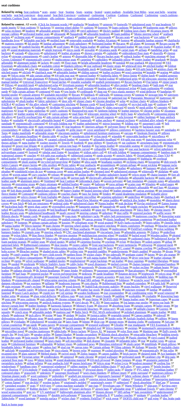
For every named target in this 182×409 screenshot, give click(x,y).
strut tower (76, 257)
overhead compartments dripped (118, 158)
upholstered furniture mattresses (102, 133)
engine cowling (143, 248)
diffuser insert (119, 372)
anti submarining (57, 379)
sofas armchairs (81, 117)
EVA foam (122, 267)
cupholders (101, 59)
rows (30, 360)
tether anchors (104, 120)
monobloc (155, 200)
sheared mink (148, 353)
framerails (86, 120)
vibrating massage (30, 200)
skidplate (163, 171)
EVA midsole (30, 369)
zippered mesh (165, 245)
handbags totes (28, 366)
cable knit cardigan (46, 187)
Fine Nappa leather (85, 46)
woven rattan (20, 174)
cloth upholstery (78, 43)
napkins (51, 158)
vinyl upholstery (89, 30)
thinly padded (140, 251)
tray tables (160, 37)
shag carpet (32, 347)
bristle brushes (162, 366)
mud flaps (78, 113)
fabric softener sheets (137, 376)
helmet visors (64, 344)
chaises (66, 197)
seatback (69, 37)
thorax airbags (9, 142)
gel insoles (42, 308)
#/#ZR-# (6, 104)
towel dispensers (97, 264)
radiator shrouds (23, 270)
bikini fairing (45, 360)
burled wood (139, 235)
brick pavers (130, 353)
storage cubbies (10, 34)
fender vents (12, 97)
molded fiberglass (158, 260)
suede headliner (105, 273)
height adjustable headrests (96, 62)
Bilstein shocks (10, 216)
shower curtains (93, 53)
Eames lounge (170, 203)
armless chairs (165, 69)
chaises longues (141, 264)
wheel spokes (57, 241)
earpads (19, 53)
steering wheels (53, 232)
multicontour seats (65, 59)
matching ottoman (155, 56)
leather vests (157, 340)
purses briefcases (82, 363)
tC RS (96, 302)
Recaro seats (123, 37)
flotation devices (127, 273)
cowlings (110, 241)
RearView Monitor (87, 200)
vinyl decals (82, 302)
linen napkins (111, 302)
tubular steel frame (53, 152)
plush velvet (167, 168)
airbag (168, 241)
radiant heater (161, 267)
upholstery (136, 168)
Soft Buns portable (21, 190)
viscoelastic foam (110, 232)
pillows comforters (120, 129)
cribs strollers (49, 165)
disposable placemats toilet (31, 88)
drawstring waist (171, 216)
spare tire (100, 209)
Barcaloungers (136, 270)
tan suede (31, 324)
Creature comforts (15, 388)
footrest (125, 40)
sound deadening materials (26, 50)
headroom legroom (69, 283)
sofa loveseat (125, 117)
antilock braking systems (56, 302)
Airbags (139, 347)
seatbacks (78, 24)
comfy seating (22, 254)
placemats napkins (68, 133)
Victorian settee (31, 356)
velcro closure (29, 197)
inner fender (71, 270)
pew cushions (28, 299)
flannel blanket (63, 334)
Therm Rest (65, 337)
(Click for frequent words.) (53, 24)
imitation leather (73, 168)
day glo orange (167, 254)
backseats (6, 248)
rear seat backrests (139, 149)
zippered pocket (39, 273)
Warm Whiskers (134, 385)
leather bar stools (90, 289)
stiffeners (87, 270)
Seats (79, 11)
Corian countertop (11, 324)
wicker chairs (94, 254)
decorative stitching (105, 225)
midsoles (123, 177)
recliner (5, 260)
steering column (89, 213)
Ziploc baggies (88, 353)
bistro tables (153, 222)
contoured (44, 91)
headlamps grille (10, 267)
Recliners (135, 241)
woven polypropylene (65, 273)
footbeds (79, 142)
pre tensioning (9, 356)
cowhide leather (159, 395)
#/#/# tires (45, 385)
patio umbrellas (37, 110)
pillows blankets (159, 101)
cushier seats (38, 241)
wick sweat (112, 398)
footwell (33, 152)
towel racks (59, 177)
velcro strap (165, 273)
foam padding (122, 34)
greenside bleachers (87, 308)
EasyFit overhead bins (29, 117)
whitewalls (148, 171)
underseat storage (117, 238)
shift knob (48, 337)
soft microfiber (73, 340)
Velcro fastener (32, 225)
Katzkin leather (163, 46)
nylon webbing (165, 229)
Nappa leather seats (134, 299)
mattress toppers (14, 43)
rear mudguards (137, 324)
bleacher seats (13, 337)
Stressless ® (68, 187)
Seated (98, 11)
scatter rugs (134, 184)
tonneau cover (55, 171)
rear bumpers (39, 395)
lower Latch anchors (26, 292)
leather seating (26, 113)
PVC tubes (143, 369)
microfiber (7, 187)
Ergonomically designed (30, 276)
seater (53, 11)
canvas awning (93, 219)
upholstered (50, 53)
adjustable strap (122, 388)
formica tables (98, 315)
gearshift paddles (97, 251)
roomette (84, 139)
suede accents (104, 155)
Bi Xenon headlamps (48, 270)
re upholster (48, 145)
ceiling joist (76, 251)
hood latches (59, 81)
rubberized (123, 382)
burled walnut (107, 78)
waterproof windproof (53, 366)
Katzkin (86, 145)
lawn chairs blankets (94, 372)
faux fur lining (90, 193)
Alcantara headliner (26, 136)
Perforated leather (102, 43)
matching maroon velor (159, 139)
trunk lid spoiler (51, 369)
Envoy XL (96, 331)
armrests (108, 24)
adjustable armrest (49, 30)
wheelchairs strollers (48, 190)
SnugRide (7, 107)
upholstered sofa (77, 97)
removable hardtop (137, 136)
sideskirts (45, 372)
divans (169, 251)
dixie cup (99, 321)
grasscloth (30, 372)
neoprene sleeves (85, 337)
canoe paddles (111, 200)
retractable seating (129, 145)
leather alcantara (70, 53)
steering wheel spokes (76, 225)
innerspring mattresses (168, 379)
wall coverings (49, 219)
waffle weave (164, 213)
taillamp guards (83, 276)
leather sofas (8, 296)
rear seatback (136, 62)
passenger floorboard (67, 372)
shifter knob (148, 75)
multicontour (119, 229)
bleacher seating (167, 225)
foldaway (124, 280)
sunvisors (173, 94)
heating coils (105, 88)
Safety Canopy (9, 165)
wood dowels (73, 286)
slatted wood (97, 318)
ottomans (44, 69)
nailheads (154, 270)
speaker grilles (42, 334)
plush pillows (168, 344)
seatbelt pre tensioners (80, 376)
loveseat (174, 382)
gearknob (160, 59)
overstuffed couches (63, 206)
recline (64, 136)
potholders (58, 376)
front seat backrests (103, 245)
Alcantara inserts (159, 30)
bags (59, 315)
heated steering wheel (96, 190)
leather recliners (112, 72)
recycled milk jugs (142, 104)
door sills (67, 101)
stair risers (125, 276)
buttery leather (72, 190)
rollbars (26, 129)
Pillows (9, 85)
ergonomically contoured (30, 123)
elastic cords (78, 379)
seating (88, 11)
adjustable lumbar (67, 72)
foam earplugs (162, 280)
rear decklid (31, 382)
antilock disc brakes (134, 200)
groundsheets (107, 165)
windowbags (8, 366)
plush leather (26, 101)
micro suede (74, 50)
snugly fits (7, 334)
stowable (90, 50)
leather (122, 168)
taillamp (49, 283)
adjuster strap (35, 318)
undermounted (165, 392)
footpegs (23, 222)
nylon (122, 241)
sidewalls (104, 94)
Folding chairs (93, 107)
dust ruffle (123, 213)
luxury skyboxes (81, 388)
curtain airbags (128, 165)
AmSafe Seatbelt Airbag (140, 318)
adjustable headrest (99, 85)
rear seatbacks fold (58, 363)
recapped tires (9, 353)
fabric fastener (40, 328)
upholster (107, 213)
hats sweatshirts (143, 392)
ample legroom (53, 50)
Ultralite (119, 324)
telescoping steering (26, 302)
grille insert (75, 129)
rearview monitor (67, 235)
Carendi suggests (104, 117)
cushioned (84, 15)
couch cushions (169, 15)
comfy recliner (33, 286)
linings (49, 200)
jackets (45, 62)
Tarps (4, 133)
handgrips (166, 91)
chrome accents (37, 209)
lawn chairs (54, 340)
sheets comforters (130, 225)
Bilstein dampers (88, 187)
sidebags (105, 46)
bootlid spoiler (9, 94)
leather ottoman (163, 257)
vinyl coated (158, 337)
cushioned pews (86, 344)
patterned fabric (10, 245)
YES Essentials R (160, 324)
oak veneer (126, 308)
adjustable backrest (143, 177)
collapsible (100, 149)
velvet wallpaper (35, 260)
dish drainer (93, 340)
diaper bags (36, 379)
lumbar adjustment (54, 43)
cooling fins (163, 363)
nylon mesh (100, 136)
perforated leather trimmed (29, 340)
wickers (98, 238)
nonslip (134, 126)
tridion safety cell (94, 152)
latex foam (72, 321)
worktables (135, 296)
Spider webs (115, 318)
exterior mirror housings (103, 379)
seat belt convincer (24, 15)
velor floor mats (129, 331)
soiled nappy (167, 184)
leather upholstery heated (113, 174)
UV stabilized (48, 392)
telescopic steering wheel (102, 113)
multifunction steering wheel (98, 235)
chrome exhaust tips (69, 299)
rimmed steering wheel (14, 328)
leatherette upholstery (13, 379)
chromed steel (102, 171)
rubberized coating (81, 155)
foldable (17, 149)
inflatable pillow (121, 59)
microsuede (104, 37)
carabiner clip (153, 356)
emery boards (103, 296)
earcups (128, 133)
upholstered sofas (48, 85)
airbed (72, 241)
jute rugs (93, 385)
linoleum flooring (147, 133)
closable (60, 129)
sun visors (144, 46)
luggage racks (169, 165)
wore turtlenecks (127, 245)
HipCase (161, 382)
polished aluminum (135, 312)
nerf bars (158, 187)
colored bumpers (67, 267)
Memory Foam (84, 305)
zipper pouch (169, 81)
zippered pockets (142, 213)
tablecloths (60, 331)
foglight (56, 328)
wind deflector (148, 91)
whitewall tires (133, 65)
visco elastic (62, 350)
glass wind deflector (45, 296)
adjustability (33, 149)
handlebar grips (160, 50)
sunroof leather (87, 75)
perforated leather (124, 46)
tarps (57, 168)
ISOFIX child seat (133, 398)
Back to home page (12, 404)
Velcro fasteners (115, 328)
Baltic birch (81, 312)
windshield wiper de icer (29, 171)
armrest (67, 56)
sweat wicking (149, 165)
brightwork (147, 273)
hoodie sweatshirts (86, 334)
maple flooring (9, 369)
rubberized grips (128, 78)
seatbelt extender (71, 219)
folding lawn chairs (135, 30)
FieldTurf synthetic (142, 229)
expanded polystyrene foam (34, 350)
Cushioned (137, 15)
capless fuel (50, 347)
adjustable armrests (135, 232)
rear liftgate (101, 229)
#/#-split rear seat (65, 75)
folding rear (131, 123)
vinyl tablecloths (153, 145)
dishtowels (43, 177)
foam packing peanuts (13, 241)
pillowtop (146, 245)
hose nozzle (31, 337)
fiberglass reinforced (110, 344)
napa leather (29, 142)
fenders (107, 193)
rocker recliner (141, 267)
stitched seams (9, 72)
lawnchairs (158, 206)
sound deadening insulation (130, 193)
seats (45, 11)
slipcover (103, 305)
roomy (87, 184)
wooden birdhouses (88, 292)
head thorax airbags (62, 88)
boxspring (154, 161)
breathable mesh (86, 69)
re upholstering (72, 369)
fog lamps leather (105, 145)
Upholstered (37, 321)
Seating (70, 11)
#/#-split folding (117, 152)
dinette (129, 369)
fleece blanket (9, 193)
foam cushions (39, 18)
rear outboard (94, 65)
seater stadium (112, 11)
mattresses (166, 97)
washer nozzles (48, 142)
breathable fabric (144, 276)
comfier (123, 104)
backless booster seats (147, 129)
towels (131, 107)
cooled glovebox (114, 350)
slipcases (152, 385)
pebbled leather (70, 184)
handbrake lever (10, 40)
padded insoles (57, 260)
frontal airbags (142, 379)
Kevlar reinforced (147, 203)
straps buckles (132, 286)
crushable (151, 296)
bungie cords (30, 216)
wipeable (117, 136)
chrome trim (105, 267)
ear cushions (129, 142)
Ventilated (49, 181)
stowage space (9, 46)
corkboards (86, 91)
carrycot (174, 283)
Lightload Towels (145, 388)
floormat (104, 337)
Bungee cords (87, 104)
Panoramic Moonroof (143, 97)
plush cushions (112, 289)
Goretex (163, 308)
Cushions (123, 15)
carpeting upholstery (112, 197)
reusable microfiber (85, 197)
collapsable (46, 344)
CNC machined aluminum (81, 232)
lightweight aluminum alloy (76, 392)
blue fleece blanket (42, 235)
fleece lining (130, 75)
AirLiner (170, 321)
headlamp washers (111, 161)
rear (143, 340)
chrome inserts (162, 209)
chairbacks (174, 40)
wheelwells (143, 113)
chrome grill (95, 248)
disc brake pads (171, 398)
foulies (82, 315)
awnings (132, 328)
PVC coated (124, 248)
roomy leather (143, 59)
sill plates (135, 43)
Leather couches (123, 395)
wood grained (105, 222)
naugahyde (109, 206)
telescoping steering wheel (69, 248)
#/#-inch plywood (100, 360)
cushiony (162, 104)
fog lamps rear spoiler (136, 302)
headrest (30, 30)
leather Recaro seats (12, 213)
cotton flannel (13, 382)
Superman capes (158, 299)
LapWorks (18, 209)
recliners (20, 104)
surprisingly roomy (101, 382)
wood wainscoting (11, 392)
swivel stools (68, 353)
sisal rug (65, 347)
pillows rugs (68, 296)
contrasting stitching (63, 104)
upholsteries (8, 101)
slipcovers (34, 53)
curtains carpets (143, 305)
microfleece (158, 136)
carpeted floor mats (12, 360)
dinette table (49, 136)
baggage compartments (143, 152)
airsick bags (102, 388)
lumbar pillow (53, 149)
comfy (56, 62)
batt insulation (135, 181)
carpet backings (98, 260)
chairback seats (43, 72)
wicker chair (68, 398)
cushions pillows (47, 193)
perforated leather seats (36, 34)
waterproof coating (31, 158)
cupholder (112, 53)
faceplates (73, 152)
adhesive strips (68, 158)
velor (31, 69)
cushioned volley (97, 18)
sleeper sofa (107, 168)
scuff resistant (85, 88)
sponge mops (116, 321)
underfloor (134, 197)
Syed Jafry (24, 334)
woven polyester (113, 181)
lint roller (168, 350)
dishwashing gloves (12, 318)
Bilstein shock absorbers (115, 334)
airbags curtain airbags (45, 222)
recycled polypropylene (54, 161)
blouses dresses (104, 392)
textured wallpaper (99, 324)
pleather (6, 171)
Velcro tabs (51, 238)
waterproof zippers (12, 155)
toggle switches (139, 206)
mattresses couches (146, 216)
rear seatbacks (88, 165)
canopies (162, 107)
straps (138, 360)
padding (120, 296)
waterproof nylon (126, 88)
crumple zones (156, 181)
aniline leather (87, 174)
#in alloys (7, 117)
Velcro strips (18, 75)
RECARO (70, 30)
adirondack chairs (27, 65)
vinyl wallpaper (153, 286)
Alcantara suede (108, 50)
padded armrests (168, 75)
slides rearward (114, 107)
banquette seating (89, 206)
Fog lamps (152, 81)
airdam (70, 315)
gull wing (153, 398)
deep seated (44, 15)
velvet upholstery (163, 149)
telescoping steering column (60, 280)
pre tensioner (166, 190)
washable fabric (35, 139)
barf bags (21, 273)
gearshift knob (26, 85)
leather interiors (131, 110)
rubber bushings (146, 117)
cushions (89, 27)
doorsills (158, 53)
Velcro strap (103, 363)
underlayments (119, 251)
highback (89, 94)
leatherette (18, 69)
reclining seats (22, 37)
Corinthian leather (163, 369)
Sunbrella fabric (109, 75)
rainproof (68, 356)
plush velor (159, 376)
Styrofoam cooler (112, 187)
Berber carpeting (56, 257)
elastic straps (113, 65)
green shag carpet (38, 206)
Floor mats (71, 62)
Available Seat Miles (134, 11)
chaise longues (122, 360)
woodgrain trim (81, 136)
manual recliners (125, 120)
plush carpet (133, 344)
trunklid (123, 235)
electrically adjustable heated (44, 120)
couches (31, 155)
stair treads (85, 296)
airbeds (48, 46)
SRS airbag (123, 392)
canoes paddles (110, 353)
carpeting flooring (90, 241)
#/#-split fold (158, 283)
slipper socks (32, 267)
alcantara (110, 280)
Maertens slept (25, 126)
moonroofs (88, 267)
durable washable (81, 209)
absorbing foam (121, 305)
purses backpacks (62, 308)
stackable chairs (170, 347)
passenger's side (152, 123)
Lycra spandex (73, 107)
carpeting (86, 59)
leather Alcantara (107, 40)
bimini (86, 321)
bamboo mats (168, 152)
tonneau (139, 94)
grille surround (139, 372)
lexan (21, 110)
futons (151, 254)
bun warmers (8, 200)
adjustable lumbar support (148, 40)
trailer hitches (65, 200)
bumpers (151, 168)
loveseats (150, 43)
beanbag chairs (140, 85)
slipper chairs (84, 101)
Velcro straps (88, 158)
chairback (169, 197)
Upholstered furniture (23, 344)
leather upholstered (87, 123)
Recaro (76, 94)
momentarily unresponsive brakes (161, 328)
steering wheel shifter (67, 27)
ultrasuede (60, 34)
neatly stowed (67, 213)
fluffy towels (169, 331)
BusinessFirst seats (82, 110)
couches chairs (69, 193)
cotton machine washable (69, 385)
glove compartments (31, 257)
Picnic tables (68, 165)
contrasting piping (164, 113)
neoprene (69, 174)
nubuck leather (132, 56)
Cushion (111, 15)
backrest (137, 27)
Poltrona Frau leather (60, 78)
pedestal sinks (61, 203)
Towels (65, 142)
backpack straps (152, 126)
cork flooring (38, 229)
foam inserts (24, 107)
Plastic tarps (117, 149)
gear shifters (95, 142)
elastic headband (115, 219)
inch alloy (126, 366)
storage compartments (47, 37)
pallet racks (114, 369)
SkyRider (55, 107)
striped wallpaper (108, 356)
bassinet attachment (121, 209)
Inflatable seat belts (35, 40)
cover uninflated (96, 129)
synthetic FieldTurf (91, 398)
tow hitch (18, 203)
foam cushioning (76, 18)
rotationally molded (75, 382)
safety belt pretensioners (117, 216)
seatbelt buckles (31, 46)
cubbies (162, 318)
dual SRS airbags (90, 280)
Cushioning (151, 15)
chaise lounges (159, 174)
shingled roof (93, 328)
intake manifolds (21, 133)
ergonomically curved (77, 149)
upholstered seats (141, 24)
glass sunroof (29, 353)
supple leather (158, 312)
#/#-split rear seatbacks (54, 155)
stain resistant (13, 286)
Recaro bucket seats (108, 56)
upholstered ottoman (125, 171)
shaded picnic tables (54, 251)
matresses (44, 248)
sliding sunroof (89, 72)
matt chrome (53, 225)
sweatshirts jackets (12, 363)
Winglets (150, 184)
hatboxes (100, 184)
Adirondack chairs (89, 181)
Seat (60, 11)
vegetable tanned (120, 315)
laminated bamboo (165, 264)
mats (57, 91)
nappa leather (12, 225)
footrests (103, 27)
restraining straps (25, 184)
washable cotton (50, 65)
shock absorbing (142, 382)
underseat (19, 315)
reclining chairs (135, 161)
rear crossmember (114, 292)
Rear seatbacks (81, 229)
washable (18, 120)
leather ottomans (122, 190)
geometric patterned (157, 360)
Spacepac (86, 395)
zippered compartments (14, 395)
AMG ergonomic (21, 308)
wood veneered (166, 292)
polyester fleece (117, 126)
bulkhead (49, 267)
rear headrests (73, 126)
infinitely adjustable (138, 187)
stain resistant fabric (49, 126)
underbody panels (11, 139)
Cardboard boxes (166, 248)
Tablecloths (8, 398)
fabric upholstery (48, 101)
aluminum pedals (27, 62)
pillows (173, 27)
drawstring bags (170, 296)
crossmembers (9, 129)
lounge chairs (124, 69)
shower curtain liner (12, 305)
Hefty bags (127, 113)
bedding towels (169, 334)
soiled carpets (153, 241)
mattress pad (63, 312)
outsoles (156, 251)
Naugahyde (76, 34)
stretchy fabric (124, 155)
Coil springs (66, 292)
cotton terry (109, 308)
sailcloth (10, 350)
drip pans (170, 356)
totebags (149, 225)
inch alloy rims (67, 289)
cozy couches (39, 174)
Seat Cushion (67, 181)
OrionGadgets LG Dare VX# (153, 155)
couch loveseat (99, 97)
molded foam (57, 40)
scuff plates (63, 46)
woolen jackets (51, 382)
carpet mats (127, 50)
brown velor (80, 350)
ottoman (24, 296)
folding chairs (152, 197)
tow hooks (70, 91)
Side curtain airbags (23, 91)
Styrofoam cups (112, 385)
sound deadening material (71, 360)
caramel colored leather (61, 139)
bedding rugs (166, 276)
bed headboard (58, 209)
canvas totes (81, 347)
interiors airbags (94, 126)
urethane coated (134, 254)
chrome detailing (105, 101)
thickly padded (111, 30)
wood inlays (8, 257)
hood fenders (107, 104)
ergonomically (151, 350)
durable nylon (53, 286)
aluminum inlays (30, 181)
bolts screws (8, 251)
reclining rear (12, 219)
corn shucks (91, 283)
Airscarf (43, 113)
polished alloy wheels (151, 120)
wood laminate (27, 398)
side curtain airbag (40, 75)
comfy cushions (59, 110)
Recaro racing (167, 43)
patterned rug (119, 97)
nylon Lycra (121, 363)
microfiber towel (14, 331)
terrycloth (119, 337)
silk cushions (57, 18)
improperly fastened (109, 376)
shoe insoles (61, 245)
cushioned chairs (140, 238)
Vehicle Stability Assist (52, 264)
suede (123, 206)
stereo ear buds (161, 302)
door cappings (136, 260)
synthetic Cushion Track (15, 18)
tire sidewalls (113, 254)
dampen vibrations (12, 283)
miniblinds (151, 344)
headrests (93, 24)
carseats (91, 168)
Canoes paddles (143, 315)
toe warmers (34, 283)
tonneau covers (122, 94)
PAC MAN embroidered (106, 312)
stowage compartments (25, 56)
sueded (15, 264)
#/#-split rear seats (131, 139)
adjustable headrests (98, 34)
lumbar (154, 289)
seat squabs (24, 187)
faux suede (20, 229)
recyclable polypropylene (26, 238)
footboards (106, 69)
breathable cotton (15, 168)
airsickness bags (149, 142)
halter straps (163, 305)
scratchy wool (142, 280)
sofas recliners (13, 30)
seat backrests (142, 37)
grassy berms (30, 165)
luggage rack (25, 177)
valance (125, 379)
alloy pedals (121, 85)
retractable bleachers (145, 334)
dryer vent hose (141, 257)
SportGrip (112, 142)
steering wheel (55, 97)
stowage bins (155, 94)
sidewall (161, 315)
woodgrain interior (39, 168)
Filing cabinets (122, 347)
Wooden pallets (159, 235)
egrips (17, 260)
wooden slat (55, 321)
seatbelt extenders (136, 283)
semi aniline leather (78, 171)
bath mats (158, 85)
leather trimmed (86, 78)
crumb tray (49, 292)
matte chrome (86, 356)
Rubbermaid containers (37, 245)
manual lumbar (9, 81)
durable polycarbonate (64, 395)
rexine (49, 315)
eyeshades (20, 321)
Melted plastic (49, 353)
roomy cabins (80, 245)
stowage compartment (71, 324)
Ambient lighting (107, 110)
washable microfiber (56, 94)
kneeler (153, 347)
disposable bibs (84, 56)
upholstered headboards (41, 213)
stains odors (165, 177)
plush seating (29, 161)
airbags (143, 50)
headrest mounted (142, 363)
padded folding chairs (104, 366)
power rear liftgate (26, 145)
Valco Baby (143, 209)
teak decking (126, 203)
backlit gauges (74, 328)
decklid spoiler (43, 129)
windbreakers (51, 356)
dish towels (170, 161)
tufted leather (9, 158)
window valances (63, 69)
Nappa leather (106, 203)
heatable (151, 72)
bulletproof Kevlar (165, 238)
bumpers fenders (10, 232)
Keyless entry (169, 385)
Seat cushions (31, 11)
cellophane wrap (84, 222)
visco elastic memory (123, 91)
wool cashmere (39, 376)
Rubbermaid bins (112, 283)
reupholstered (77, 260)
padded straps (86, 37)
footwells (122, 24)
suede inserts (8, 27)
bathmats (40, 107)
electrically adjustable (101, 177)
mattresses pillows (162, 372)
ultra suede (91, 161)
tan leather (118, 260)
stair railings (47, 299)
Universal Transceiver (35, 81)
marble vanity (26, 289)
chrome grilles (152, 110)
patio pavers (48, 324)
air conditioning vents (140, 292)
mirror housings (112, 123)
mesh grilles (146, 107)
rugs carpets (143, 366)
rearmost (96, 350)
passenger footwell (58, 276)
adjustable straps (44, 133)
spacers (5, 229)
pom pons (10, 299)
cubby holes (77, 264)
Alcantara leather (33, 97)
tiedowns (87, 273)
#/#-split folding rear (60, 123)
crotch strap (21, 312)
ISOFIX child (110, 299)
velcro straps (139, 174)
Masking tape (150, 331)
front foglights (49, 197)
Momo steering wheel (146, 34)
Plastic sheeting (138, 337)
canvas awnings (145, 190)
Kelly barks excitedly (129, 222)
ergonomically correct (38, 59)
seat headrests (163, 24)
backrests (45, 27)
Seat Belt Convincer (64, 15)
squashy (6, 312)
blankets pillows (73, 65)
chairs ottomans (48, 184)
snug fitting (91, 299)
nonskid (120, 62)
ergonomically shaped (27, 280)
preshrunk (29, 264)
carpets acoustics (105, 276)
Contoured (28, 193)
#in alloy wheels (38, 104)
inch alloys (35, 315)
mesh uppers (55, 318)
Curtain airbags (101, 347)
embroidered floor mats (135, 53)
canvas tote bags (68, 145)
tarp (36, 254)
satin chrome (166, 388)
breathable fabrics (11, 347)
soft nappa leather (97, 257)
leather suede (8, 181)
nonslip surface (48, 398)
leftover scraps (46, 289)
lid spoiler (33, 43)
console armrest (31, 94)
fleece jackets (78, 331)
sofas (122, 101)
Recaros (120, 43)
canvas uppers (60, 113)
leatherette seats (155, 27)
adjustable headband (104, 139)
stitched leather (155, 65)
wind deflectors (14, 78)
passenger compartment (110, 270)
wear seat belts (156, 11)
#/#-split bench (144, 69)
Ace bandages (168, 353)
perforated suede (131, 356)
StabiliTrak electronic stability (102, 286)
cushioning (98, 15)
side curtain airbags (57, 117)
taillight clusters (146, 308)
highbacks (146, 158)
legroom (111, 331)
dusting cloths (136, 321)
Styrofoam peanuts (73, 85)
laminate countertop (141, 219)
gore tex (31, 392)
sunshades (170, 129)
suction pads (78, 177)
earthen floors (74, 254)
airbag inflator (35, 363)
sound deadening (75, 318)
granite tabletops (51, 216)
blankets (6, 280)
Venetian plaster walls (13, 376)
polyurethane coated (12, 152)
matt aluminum (35, 78)
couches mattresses (39, 331)
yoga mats (71, 216)
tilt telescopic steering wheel (158, 78)
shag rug (102, 91)
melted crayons (119, 264)
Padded (76, 161)
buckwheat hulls (14, 206)
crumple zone (32, 232)
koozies (66, 222)
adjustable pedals (42, 312)
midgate (141, 395)
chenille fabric (172, 222)
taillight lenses (119, 257)
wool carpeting (133, 72)
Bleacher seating (29, 251)
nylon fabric (21, 235)
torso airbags (116, 184)
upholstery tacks (90, 216)
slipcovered (155, 62)
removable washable (81, 40)
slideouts (133, 350)
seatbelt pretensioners (108, 81)
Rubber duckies (39, 388)
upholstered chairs (83, 203)
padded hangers (25, 248)
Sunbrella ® (103, 395)
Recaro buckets (133, 81)
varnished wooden (15, 385)
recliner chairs (138, 101)
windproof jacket (59, 229)
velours (55, 174)
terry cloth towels (52, 254)
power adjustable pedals (76, 238)
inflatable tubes (128, 340)
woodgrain (31, 219)
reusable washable (81, 81)
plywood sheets (94, 369)
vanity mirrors (60, 388)
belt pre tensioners (38, 203)
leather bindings (37, 305)
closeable (110, 340)
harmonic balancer (61, 305)
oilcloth (26, 72)
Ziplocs (154, 232)
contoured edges (10, 372)
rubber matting (78, 366)
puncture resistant (135, 289)
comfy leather (50, 56)
